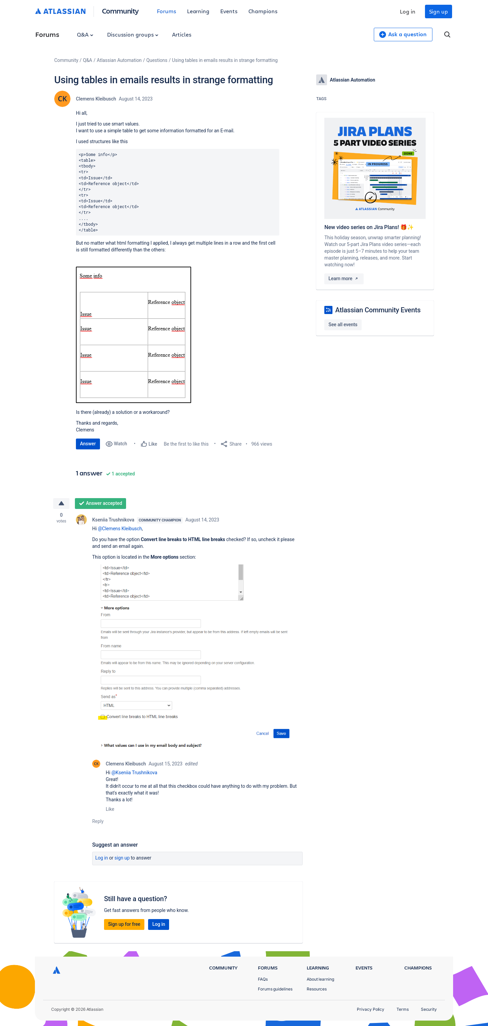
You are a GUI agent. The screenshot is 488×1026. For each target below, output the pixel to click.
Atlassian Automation (119, 60)
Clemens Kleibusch (96, 99)
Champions (263, 11)
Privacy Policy (370, 1009)
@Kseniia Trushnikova (134, 772)
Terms (402, 1009)
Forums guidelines (275, 988)
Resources (317, 988)
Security (429, 1009)
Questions (156, 60)
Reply (98, 821)
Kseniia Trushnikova (113, 519)
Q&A (85, 34)
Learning (198, 11)
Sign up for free (124, 924)
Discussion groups (133, 34)
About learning (320, 979)
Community (120, 11)
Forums (166, 11)
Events (229, 11)
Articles (181, 34)
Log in (407, 11)
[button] (133, 335)
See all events (342, 324)
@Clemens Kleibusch (120, 528)
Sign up (438, 11)
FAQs (263, 979)
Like (110, 809)
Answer (88, 443)
